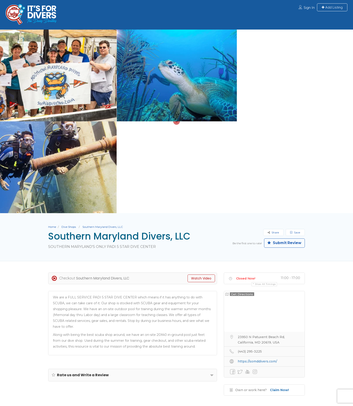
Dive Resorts (203, 360)
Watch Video (201, 186)
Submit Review (283, 151)
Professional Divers (239, 360)
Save (295, 140)
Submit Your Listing (109, 360)
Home (52, 135)
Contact (271, 360)
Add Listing (332, 7)
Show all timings (265, 192)
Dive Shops (68, 135)
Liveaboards (173, 360)
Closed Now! (245, 186)
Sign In (309, 8)
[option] (177, 75)
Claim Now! (279, 298)
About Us (76, 360)
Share (273, 140)
